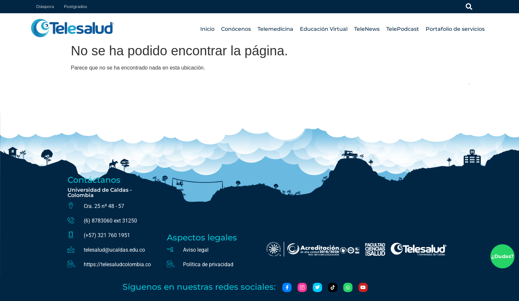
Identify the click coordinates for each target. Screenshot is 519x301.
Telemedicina (275, 29)
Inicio (207, 29)
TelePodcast (402, 29)
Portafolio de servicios (455, 29)
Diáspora (45, 6)
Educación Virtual (324, 29)
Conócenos (236, 29)
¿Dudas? (502, 256)
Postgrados (75, 6)
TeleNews (367, 29)
